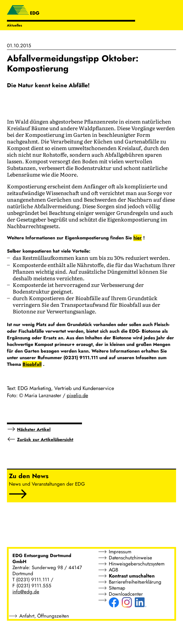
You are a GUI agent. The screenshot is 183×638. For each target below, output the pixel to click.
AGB (113, 569)
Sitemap (117, 587)
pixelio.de (77, 395)
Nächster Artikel (34, 429)
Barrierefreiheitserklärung (135, 581)
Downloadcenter (126, 593)
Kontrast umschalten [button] (132, 575)
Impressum (120, 551)
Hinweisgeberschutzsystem (137, 563)
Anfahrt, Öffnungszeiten (44, 615)
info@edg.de (25, 591)
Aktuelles (14, 25)
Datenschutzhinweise (130, 557)
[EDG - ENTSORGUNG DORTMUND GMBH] (23, 10)
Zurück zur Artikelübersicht (45, 439)
